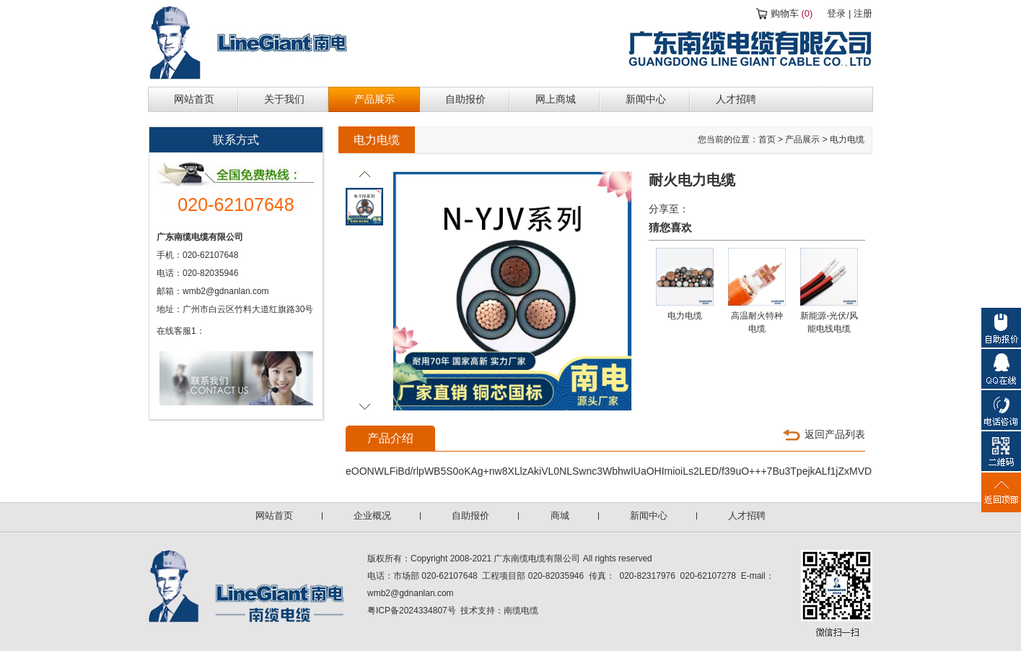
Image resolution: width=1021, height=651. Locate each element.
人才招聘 (747, 515)
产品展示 (802, 139)
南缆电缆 (521, 610)
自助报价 (470, 515)
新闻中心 (648, 515)
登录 (836, 13)
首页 (767, 139)
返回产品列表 (835, 434)
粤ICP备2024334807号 (411, 610)
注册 (863, 13)
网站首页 (274, 515)
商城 (560, 515)
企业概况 (372, 515)
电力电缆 (847, 139)
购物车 (792, 13)
